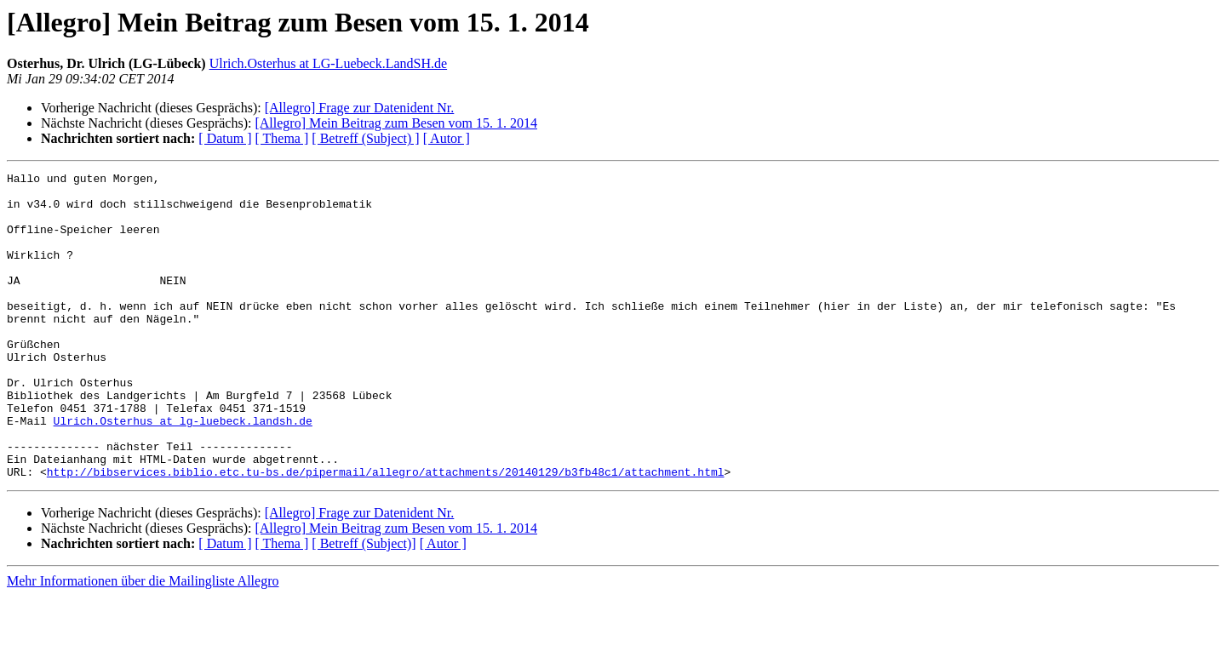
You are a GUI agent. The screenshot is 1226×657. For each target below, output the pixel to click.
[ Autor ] (446, 138)
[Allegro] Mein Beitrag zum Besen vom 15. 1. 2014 (396, 123)
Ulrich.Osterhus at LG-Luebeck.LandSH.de (328, 63)
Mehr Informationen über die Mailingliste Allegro (142, 642)
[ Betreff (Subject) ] (365, 138)
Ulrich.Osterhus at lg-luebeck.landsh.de (183, 471)
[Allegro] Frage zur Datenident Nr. (360, 107)
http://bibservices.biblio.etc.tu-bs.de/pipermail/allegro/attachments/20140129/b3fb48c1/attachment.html (386, 532)
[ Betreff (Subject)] (363, 604)
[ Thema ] (282, 138)
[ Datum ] (224, 138)
